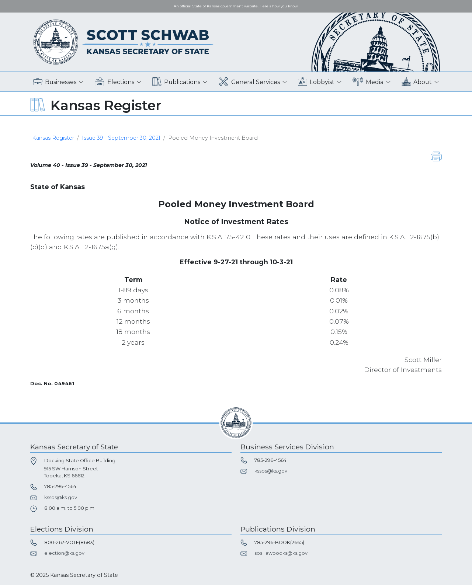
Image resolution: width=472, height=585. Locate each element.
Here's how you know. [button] (279, 6)
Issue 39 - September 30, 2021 (121, 138)
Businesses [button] (54, 82)
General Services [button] (249, 82)
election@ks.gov (64, 553)
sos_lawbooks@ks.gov (281, 553)
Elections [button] (114, 82)
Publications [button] (176, 82)
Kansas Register (53, 138)
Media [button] (368, 82)
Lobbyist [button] (316, 82)
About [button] (417, 82)
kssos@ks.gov (60, 497)
